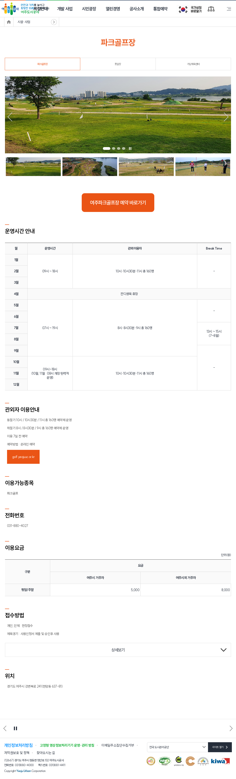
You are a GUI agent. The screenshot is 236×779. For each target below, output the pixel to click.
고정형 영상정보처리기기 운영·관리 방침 (67, 745)
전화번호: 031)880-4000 (19, 765)
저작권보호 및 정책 (16, 753)
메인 (8, 22)
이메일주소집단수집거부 (117, 745)
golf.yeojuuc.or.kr (23, 457)
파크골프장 (42, 64)
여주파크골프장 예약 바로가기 (118, 202)
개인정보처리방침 (18, 745)
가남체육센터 (193, 64)
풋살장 (118, 64)
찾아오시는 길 (45, 753)
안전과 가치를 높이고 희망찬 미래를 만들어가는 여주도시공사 (26, 8)
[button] (106, 148)
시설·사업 (24, 22)
